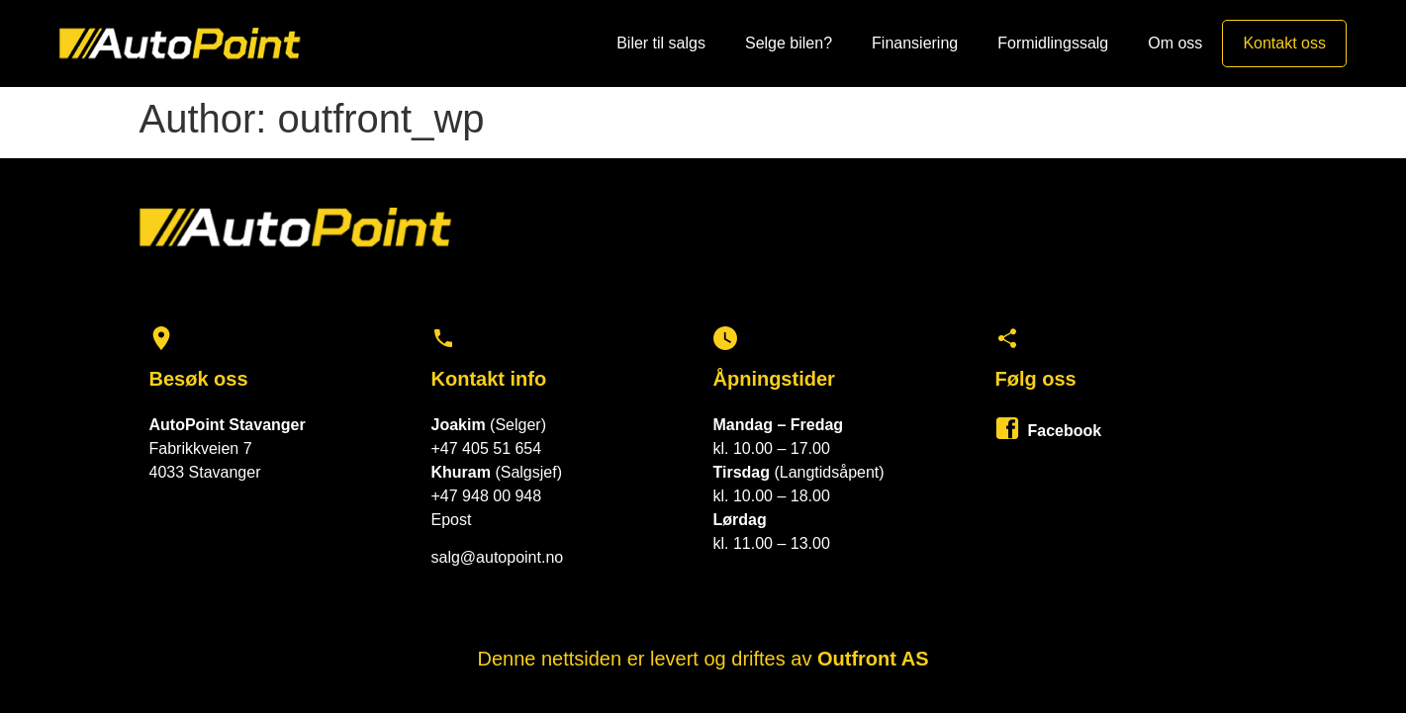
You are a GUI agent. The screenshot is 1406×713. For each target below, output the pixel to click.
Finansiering (915, 43)
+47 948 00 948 (486, 496)
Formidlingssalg (1052, 43)
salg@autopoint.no (497, 557)
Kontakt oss (1284, 43)
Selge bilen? (788, 43)
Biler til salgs (660, 43)
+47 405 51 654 (486, 448)
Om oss (1175, 43)
